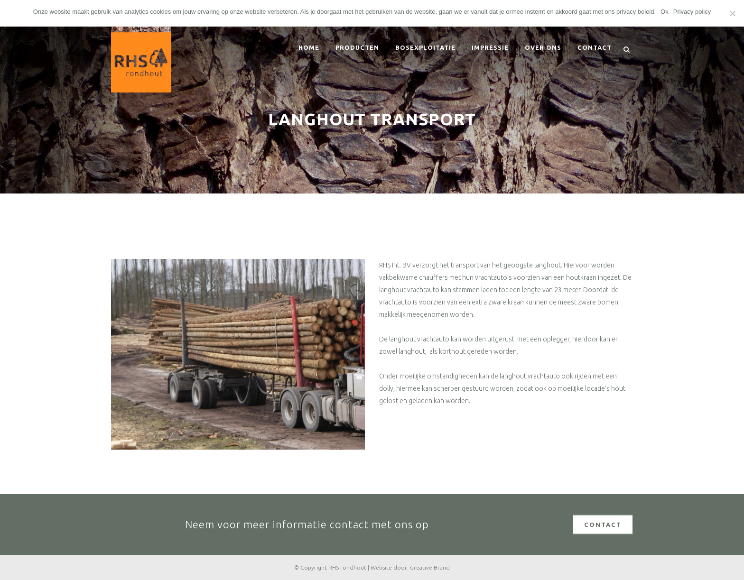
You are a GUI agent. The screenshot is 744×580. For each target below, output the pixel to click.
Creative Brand (430, 567)
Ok (664, 11)
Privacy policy (692, 11)
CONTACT (603, 524)
